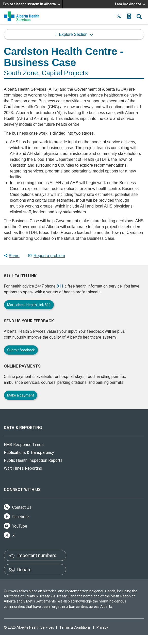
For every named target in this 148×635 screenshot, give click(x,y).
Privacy (102, 627)
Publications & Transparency (29, 452)
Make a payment (20, 395)
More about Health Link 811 (29, 305)
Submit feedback (21, 350)
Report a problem (46, 255)
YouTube (15, 526)
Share (12, 255)
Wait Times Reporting (23, 468)
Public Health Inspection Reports (33, 460)
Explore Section (73, 34)
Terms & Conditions (75, 627)
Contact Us (17, 507)
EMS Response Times (24, 444)
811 (60, 286)
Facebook (17, 516)
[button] (129, 16)
